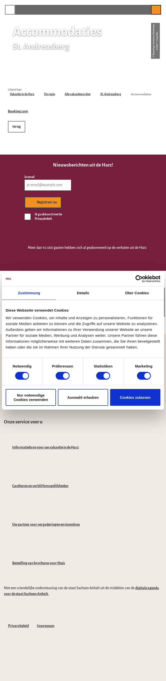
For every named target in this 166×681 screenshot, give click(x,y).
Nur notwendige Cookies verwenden (31, 397)
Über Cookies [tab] (137, 293)
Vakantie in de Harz (22, 94)
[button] (145, 9)
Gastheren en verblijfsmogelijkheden (40, 486)
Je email (29, 177)
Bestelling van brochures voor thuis (38, 563)
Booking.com (18, 111)
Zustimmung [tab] (29, 293)
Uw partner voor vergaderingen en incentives (46, 524)
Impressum (45, 626)
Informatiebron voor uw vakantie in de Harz (45, 447)
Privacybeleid (18, 626)
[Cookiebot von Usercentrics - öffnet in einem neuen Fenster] (139, 278)
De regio (49, 94)
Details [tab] (83, 293)
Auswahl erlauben (83, 397)
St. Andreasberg (110, 94)
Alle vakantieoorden (78, 94)
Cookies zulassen (135, 397)
